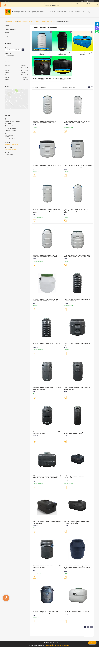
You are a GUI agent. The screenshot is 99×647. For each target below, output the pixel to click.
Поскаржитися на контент (50, 645)
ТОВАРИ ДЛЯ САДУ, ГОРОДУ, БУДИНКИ (28, 21)
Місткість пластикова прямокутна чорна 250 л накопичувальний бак (77, 522)
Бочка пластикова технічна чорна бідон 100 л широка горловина (77, 300)
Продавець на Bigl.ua (49, 643)
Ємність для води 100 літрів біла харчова (76, 611)
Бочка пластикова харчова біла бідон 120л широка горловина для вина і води (77, 121)
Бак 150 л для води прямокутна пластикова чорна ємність (47, 522)
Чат (92, 643)
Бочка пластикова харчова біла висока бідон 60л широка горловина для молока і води (77, 211)
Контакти (77, 11)
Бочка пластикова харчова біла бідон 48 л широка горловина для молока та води (46, 300)
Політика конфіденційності (63, 645)
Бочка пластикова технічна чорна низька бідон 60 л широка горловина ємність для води (77, 567)
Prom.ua (57, 642)
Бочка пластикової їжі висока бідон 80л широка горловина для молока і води (45, 255)
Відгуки (7, 36)
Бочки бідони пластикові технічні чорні (62, 53)
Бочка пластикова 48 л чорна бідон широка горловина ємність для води (46, 612)
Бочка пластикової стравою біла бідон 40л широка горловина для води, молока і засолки (46, 211)
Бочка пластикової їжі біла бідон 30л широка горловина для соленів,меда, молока (78, 166)
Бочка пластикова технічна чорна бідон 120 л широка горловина (46, 344)
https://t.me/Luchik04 (10, 149)
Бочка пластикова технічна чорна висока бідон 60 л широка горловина (76, 432)
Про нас (71, 11)
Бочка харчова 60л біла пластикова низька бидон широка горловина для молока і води (77, 255)
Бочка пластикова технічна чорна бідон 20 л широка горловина (77, 344)
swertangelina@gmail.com (11, 144)
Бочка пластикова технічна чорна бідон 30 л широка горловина (47, 566)
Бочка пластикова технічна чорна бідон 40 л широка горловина (77, 388)
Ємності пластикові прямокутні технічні (62, 78)
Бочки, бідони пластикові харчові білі (42, 53)
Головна (53, 11)
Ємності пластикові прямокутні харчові (82, 53)
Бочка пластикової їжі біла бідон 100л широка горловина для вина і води (45, 121)
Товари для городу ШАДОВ (47, 21)
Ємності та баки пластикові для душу (42, 78)
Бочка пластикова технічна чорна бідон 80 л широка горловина (47, 432)
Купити (34, 131)
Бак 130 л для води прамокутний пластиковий (74, 476)
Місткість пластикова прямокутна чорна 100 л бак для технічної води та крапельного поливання (47, 477)
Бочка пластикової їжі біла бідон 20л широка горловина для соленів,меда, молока (47, 166)
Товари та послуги (61, 11)
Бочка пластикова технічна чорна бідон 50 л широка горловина (47, 388)
